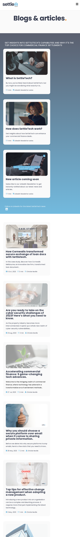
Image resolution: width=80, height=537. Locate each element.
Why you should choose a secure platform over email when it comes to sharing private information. (59, 258)
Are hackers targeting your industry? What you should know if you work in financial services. (19, 385)
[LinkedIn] (6, 154)
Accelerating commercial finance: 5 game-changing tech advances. (20, 255)
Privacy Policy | (55, 520)
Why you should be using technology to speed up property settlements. (59, 318)
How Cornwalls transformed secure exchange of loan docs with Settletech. (20, 193)
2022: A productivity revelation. (59, 380)
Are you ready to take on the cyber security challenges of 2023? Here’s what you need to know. (59, 195)
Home (33, 25)
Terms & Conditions (70, 520)
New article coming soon (19, 120)
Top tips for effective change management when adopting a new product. (20, 320)
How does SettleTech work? (60, 72)
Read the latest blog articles (64, 501)
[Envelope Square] (22, 508)
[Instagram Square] (10, 508)
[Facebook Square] (5, 508)
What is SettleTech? (19, 70)
